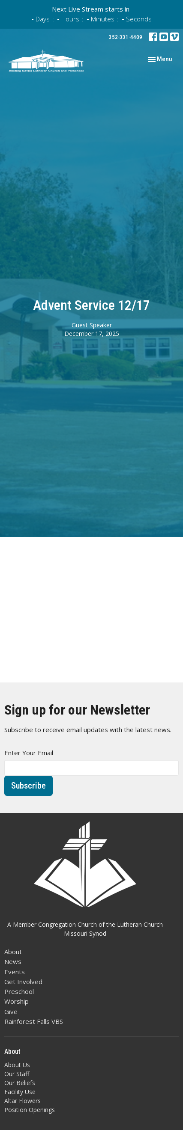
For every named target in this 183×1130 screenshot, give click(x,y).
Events (14, 971)
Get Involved (23, 981)
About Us (17, 1065)
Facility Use (20, 1092)
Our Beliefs (19, 1083)
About (13, 951)
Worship (16, 1001)
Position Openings (29, 1110)
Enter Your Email (28, 752)
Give (11, 1011)
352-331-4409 (125, 37)
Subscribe (28, 785)
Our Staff (16, 1074)
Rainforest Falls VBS (33, 1021)
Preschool (19, 991)
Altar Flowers (22, 1101)
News (12, 961)
